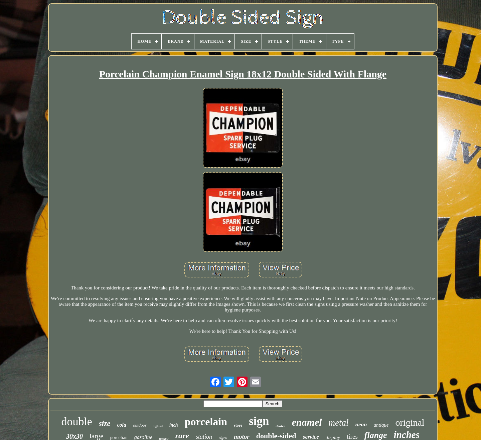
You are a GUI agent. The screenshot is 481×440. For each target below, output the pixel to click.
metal (339, 423)
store (238, 425)
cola (121, 425)
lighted (158, 426)
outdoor (140, 425)
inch (173, 425)
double (76, 421)
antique (381, 425)
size (105, 423)
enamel (307, 422)
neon (361, 424)
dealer (280, 426)
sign (259, 421)
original (410, 422)
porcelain (206, 422)
